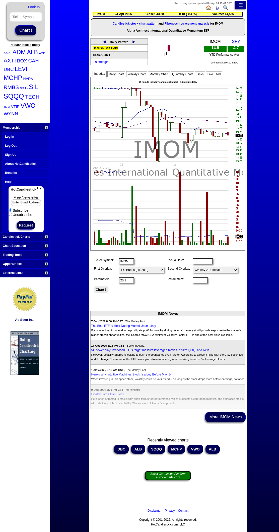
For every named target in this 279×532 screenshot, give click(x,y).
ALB (32, 52)
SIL (34, 87)
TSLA (7, 107)
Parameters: (102, 279)
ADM (19, 52)
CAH (33, 60)
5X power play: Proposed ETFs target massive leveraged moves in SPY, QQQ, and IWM (150, 350)
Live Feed (214, 74)
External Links (25, 273)
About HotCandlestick (20, 164)
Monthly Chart (159, 74)
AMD (42, 53)
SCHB (24, 88)
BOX (22, 60)
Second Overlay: (179, 268)
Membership (25, 127)
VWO (28, 105)
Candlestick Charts (25, 237)
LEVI (21, 69)
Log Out (11, 145)
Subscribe (18, 210)
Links (199, 74)
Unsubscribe (20, 215)
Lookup (34, 7)
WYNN (11, 113)
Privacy (170, 510)
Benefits (11, 173)
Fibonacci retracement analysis (187, 23)
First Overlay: (103, 268)
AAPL (8, 53)
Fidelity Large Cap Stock (107, 394)
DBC (9, 69)
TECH (32, 97)
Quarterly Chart (182, 74)
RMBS (11, 87)
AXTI (10, 60)
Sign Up (10, 155)
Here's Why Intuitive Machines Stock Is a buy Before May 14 (131, 374)
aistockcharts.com (167, 475)
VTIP (15, 106)
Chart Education (25, 246)
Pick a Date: (176, 260)
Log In (9, 136)
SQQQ (14, 96)
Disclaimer (155, 510)
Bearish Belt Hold (105, 48)
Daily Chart (116, 74)
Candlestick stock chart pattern (135, 23)
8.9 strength (100, 62)
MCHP (13, 77)
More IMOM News (225, 417)
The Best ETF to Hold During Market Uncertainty (123, 326)
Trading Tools (25, 255)
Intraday (99, 73)
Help (8, 182)
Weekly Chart (137, 74)
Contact (183, 510)
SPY (236, 41)
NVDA (28, 79)
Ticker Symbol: (104, 260)
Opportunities (25, 264)
